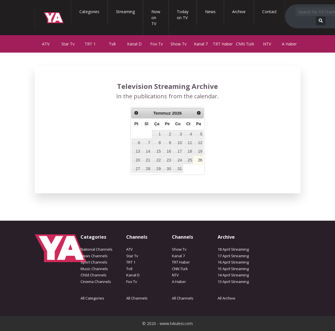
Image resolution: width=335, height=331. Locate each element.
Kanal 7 (201, 44)
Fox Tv (156, 44)
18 (190, 151)
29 (159, 168)
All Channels (137, 298)
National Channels (97, 249)
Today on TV (182, 14)
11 (190, 142)
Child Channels (94, 275)
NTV (267, 44)
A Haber (289, 44)
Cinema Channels (96, 281)
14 (148, 151)
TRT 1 (90, 44)
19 (200, 151)
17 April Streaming (233, 255)
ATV (45, 44)
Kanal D (134, 44)
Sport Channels (94, 262)
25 (190, 160)
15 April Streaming (233, 268)
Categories (89, 11)
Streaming (125, 11)
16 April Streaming (233, 262)
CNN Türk (245, 44)
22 (159, 160)
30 (169, 168)
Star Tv (68, 44)
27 (138, 168)
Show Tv (178, 44)
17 (180, 151)
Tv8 (112, 44)
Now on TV (155, 17)
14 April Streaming (233, 275)
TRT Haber (223, 44)
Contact (269, 11)
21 (148, 160)
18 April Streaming (233, 249)
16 (169, 151)
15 (159, 151)
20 (138, 160)
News (210, 11)
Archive (239, 11)
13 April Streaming (233, 281)
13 (138, 151)
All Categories (92, 298)
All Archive (226, 298)
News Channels (94, 255)
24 (180, 160)
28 (148, 168)
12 (200, 142)
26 (200, 160)
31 (180, 168)
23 (169, 160)
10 (180, 142)
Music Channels (94, 268)
